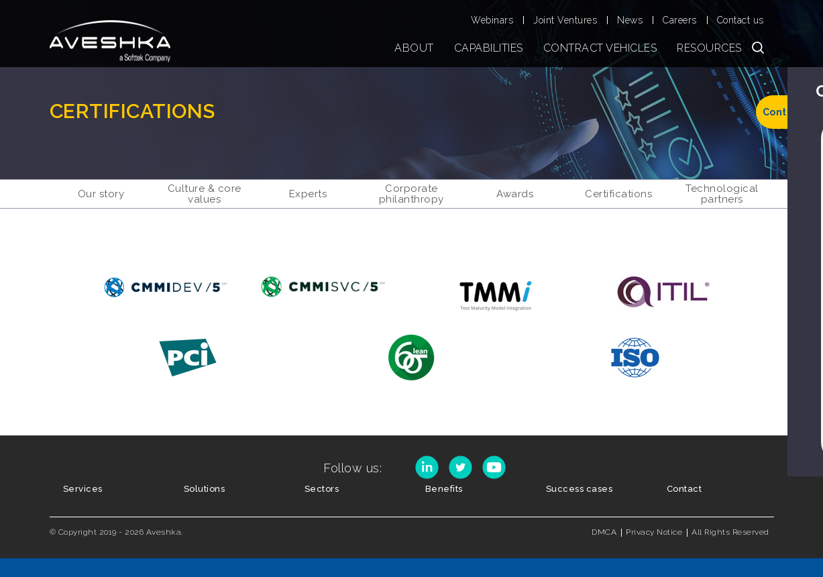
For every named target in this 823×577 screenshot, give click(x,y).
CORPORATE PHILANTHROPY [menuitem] (411, 194)
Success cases (579, 489)
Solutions (204, 489)
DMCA (604, 532)
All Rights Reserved (730, 532)
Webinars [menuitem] (492, 20)
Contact (684, 489)
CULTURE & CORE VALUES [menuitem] (204, 194)
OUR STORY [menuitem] (101, 194)
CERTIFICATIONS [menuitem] (618, 194)
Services (83, 489)
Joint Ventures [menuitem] (565, 20)
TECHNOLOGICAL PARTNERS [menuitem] (722, 194)
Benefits (444, 489)
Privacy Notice (654, 532)
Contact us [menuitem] (740, 20)
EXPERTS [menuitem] (308, 194)
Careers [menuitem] (680, 20)
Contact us (790, 112)
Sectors (322, 489)
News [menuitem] (630, 20)
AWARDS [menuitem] (514, 194)
